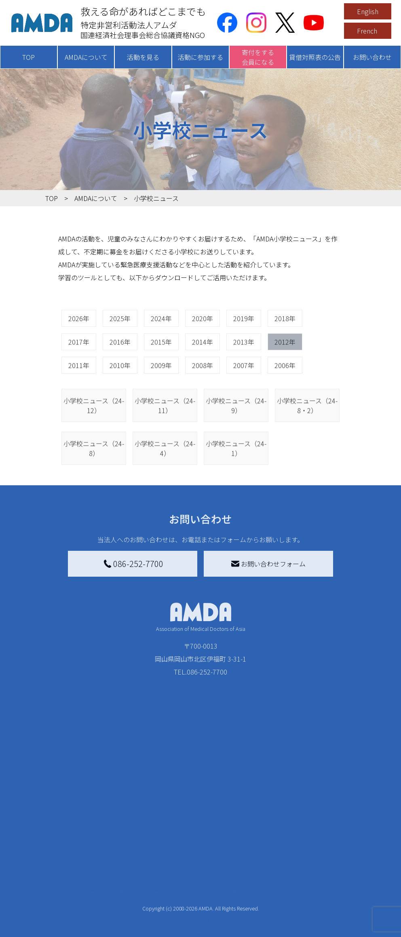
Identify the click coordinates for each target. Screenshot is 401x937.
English (367, 11)
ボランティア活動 (128, 890)
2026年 (78, 348)
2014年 (202, 371)
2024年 (161, 348)
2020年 (202, 348)
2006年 (284, 395)
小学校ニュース (76, 888)
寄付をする (180, 805)
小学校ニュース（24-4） (165, 484)
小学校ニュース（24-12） (93, 441)
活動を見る (143, 57)
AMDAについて (86, 57)
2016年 (120, 371)
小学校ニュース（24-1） (236, 484)
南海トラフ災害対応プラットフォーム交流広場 (261, 844)
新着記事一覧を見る (129, 826)
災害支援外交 (254, 822)
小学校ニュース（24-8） (93, 484)
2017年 (78, 371)
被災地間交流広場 (256, 805)
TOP (28, 57)
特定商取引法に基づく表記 (317, 826)
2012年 (284, 371)
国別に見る (119, 844)
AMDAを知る (76, 822)
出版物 (72, 906)
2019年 (243, 348)
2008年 (202, 395)
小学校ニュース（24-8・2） (307, 441)
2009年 (161, 395)
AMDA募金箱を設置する (197, 885)
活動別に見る (122, 857)
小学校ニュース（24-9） (236, 441)
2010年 (120, 395)
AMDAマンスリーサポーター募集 (197, 839)
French (367, 31)
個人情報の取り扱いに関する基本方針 (317, 873)
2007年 (243, 395)
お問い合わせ (372, 57)
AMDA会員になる (193, 822)
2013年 (243, 371)
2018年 (284, 348)
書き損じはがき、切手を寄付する (194, 862)
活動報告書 (76, 865)
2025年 (120, 348)
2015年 (161, 371)
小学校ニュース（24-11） (165, 441)
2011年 (78, 395)
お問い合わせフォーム (268, 564)
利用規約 (307, 847)
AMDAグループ (78, 842)
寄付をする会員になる (258, 57)
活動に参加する (200, 57)
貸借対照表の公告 (315, 57)
